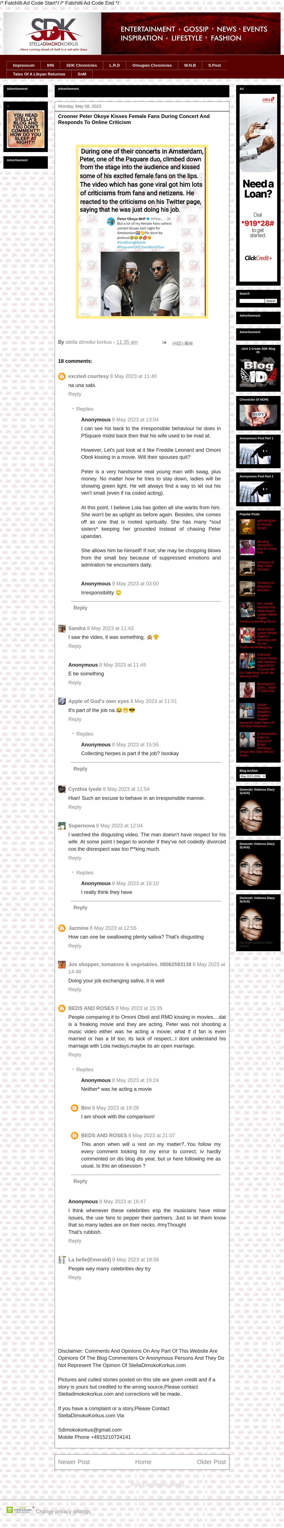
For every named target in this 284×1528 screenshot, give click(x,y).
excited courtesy (88, 376)
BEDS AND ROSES (91, 1008)
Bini (86, 1108)
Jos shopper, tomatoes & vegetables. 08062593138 (129, 964)
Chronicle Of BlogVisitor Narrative (265, 586)
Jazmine (78, 928)
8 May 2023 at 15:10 (135, 883)
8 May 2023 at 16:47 (122, 1201)
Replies (84, 409)
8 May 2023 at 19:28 (115, 1108)
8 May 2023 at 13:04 (135, 419)
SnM (82, 74)
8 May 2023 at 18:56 (135, 1259)
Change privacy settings (63, 1511)
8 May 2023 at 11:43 (110, 628)
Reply (74, 394)
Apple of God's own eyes (98, 701)
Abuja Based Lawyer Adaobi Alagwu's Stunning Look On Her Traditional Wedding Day (258, 638)
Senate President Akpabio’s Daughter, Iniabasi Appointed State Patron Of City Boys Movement (257, 715)
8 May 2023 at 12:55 (113, 928)
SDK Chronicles (81, 65)
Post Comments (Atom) (157, 1484)
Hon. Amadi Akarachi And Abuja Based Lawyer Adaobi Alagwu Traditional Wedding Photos (258, 612)
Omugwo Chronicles (152, 65)
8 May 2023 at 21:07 (151, 1135)
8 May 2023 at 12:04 (119, 825)
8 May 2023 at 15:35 (139, 1008)
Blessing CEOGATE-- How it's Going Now (267, 547)
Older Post (211, 1462)
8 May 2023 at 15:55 (135, 744)
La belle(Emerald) (89, 1259)
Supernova (81, 825)
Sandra (77, 628)
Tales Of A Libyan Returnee (39, 74)
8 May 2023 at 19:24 (135, 1080)
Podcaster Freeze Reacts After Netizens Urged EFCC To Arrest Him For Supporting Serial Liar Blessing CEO (258, 665)
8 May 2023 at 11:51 (153, 701)
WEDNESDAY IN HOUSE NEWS (266, 524)
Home (143, 1462)
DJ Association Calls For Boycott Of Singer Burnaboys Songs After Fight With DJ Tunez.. (258, 744)
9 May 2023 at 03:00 (135, 583)
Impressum (24, 65)
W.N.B (190, 65)
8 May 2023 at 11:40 (133, 376)
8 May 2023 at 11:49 (122, 665)
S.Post (214, 65)
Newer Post (74, 1462)
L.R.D (114, 65)
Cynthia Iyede (85, 789)
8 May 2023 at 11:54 (126, 789)
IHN (50, 65)
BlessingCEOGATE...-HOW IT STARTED (266, 687)
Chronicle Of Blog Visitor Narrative (265, 566)
